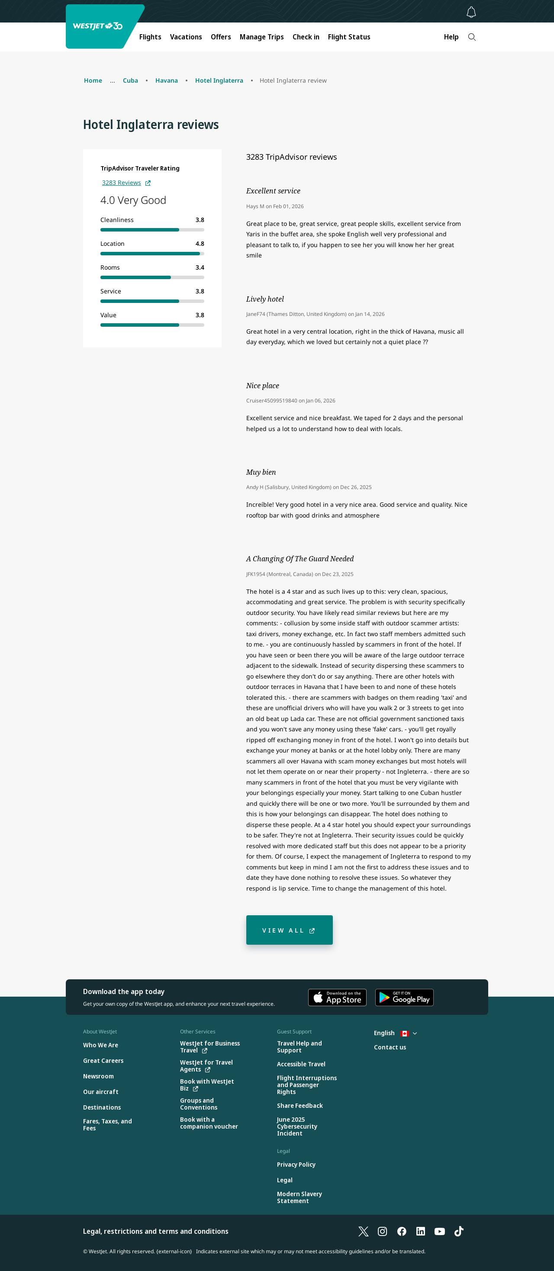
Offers (221, 37)
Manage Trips (262, 37)
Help (451, 37)
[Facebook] (401, 1231)
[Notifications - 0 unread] (471, 12)
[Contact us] (390, 1047)
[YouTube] (440, 1231)
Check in (306, 37)
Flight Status (349, 37)
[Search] (472, 37)
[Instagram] (382, 1231)
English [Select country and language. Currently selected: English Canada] (395, 1033)
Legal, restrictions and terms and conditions (156, 1231)
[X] (363, 1231)
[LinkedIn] (421, 1231)
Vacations (186, 37)
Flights (150, 37)
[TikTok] (459, 1231)
